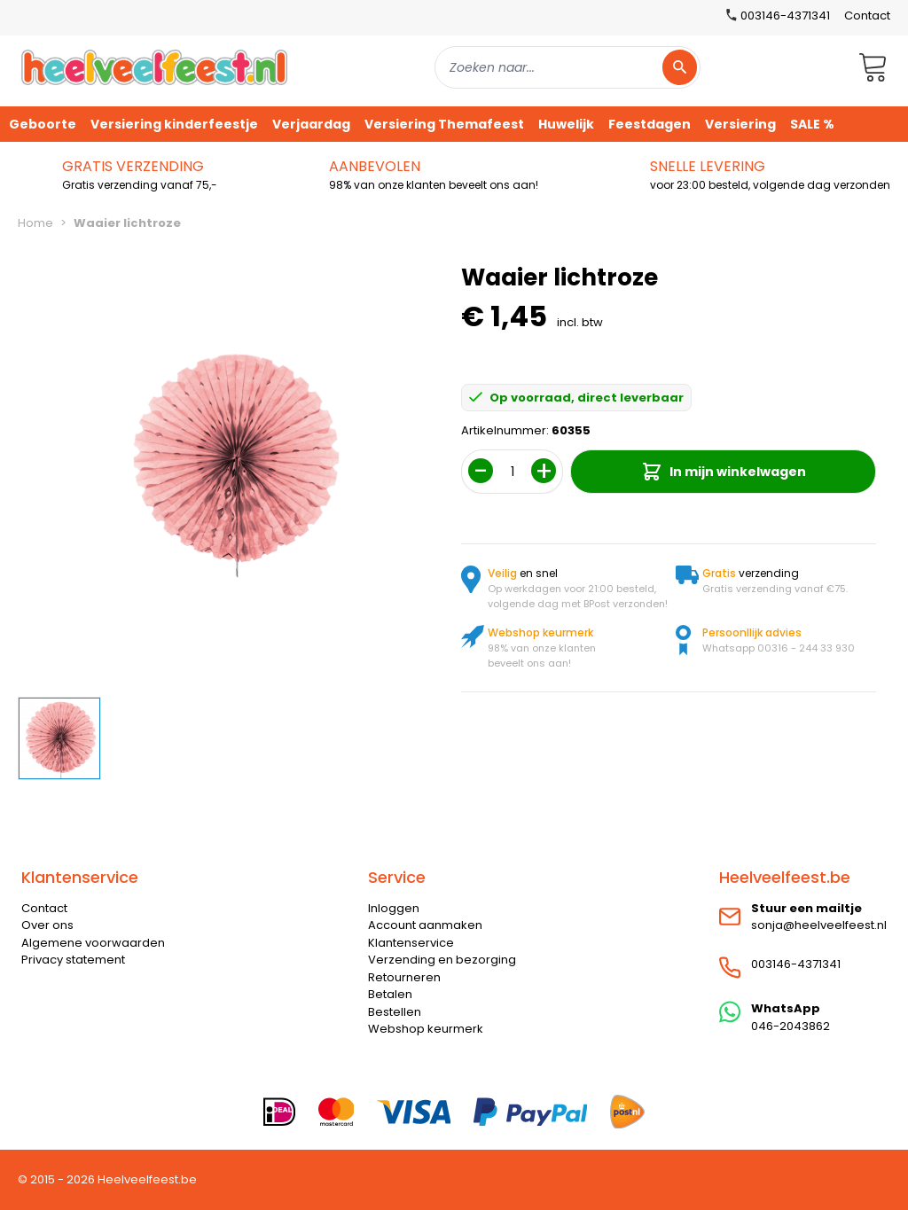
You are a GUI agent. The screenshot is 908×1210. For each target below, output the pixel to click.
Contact (867, 15)
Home (35, 223)
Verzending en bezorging (442, 959)
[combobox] (567, 67)
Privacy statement (73, 959)
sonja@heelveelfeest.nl (819, 925)
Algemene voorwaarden (93, 942)
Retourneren (404, 977)
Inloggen (393, 908)
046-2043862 (790, 1026)
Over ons (47, 925)
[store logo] (154, 67)
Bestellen (394, 1011)
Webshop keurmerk (425, 1028)
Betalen (390, 994)
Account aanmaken (425, 925)
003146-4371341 (796, 964)
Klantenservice (411, 942)
